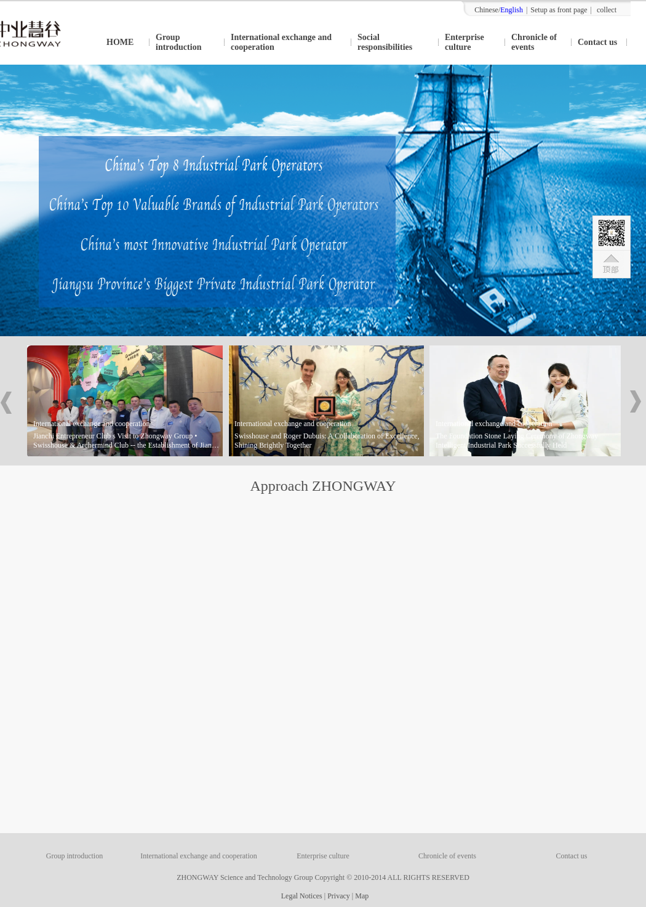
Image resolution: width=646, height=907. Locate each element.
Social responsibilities (384, 42)
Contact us (597, 42)
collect (606, 10)
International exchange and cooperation (281, 42)
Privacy (338, 896)
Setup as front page (558, 10)
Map (362, 896)
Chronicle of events (534, 42)
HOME (120, 42)
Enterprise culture (464, 42)
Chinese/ (498, 10)
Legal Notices (299, 896)
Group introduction (178, 42)
